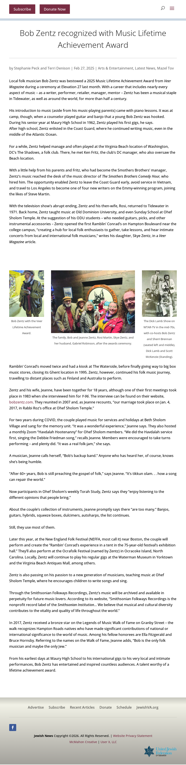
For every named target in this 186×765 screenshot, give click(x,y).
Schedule (124, 708)
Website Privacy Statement (132, 736)
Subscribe (23, 9)
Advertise (36, 708)
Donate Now (56, 9)
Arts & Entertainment (115, 68)
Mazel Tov (165, 68)
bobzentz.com (21, 402)
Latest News (145, 68)
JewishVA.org (147, 708)
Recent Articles (82, 708)
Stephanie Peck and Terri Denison (42, 68)
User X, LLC (109, 742)
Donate (105, 708)
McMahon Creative (83, 742)
